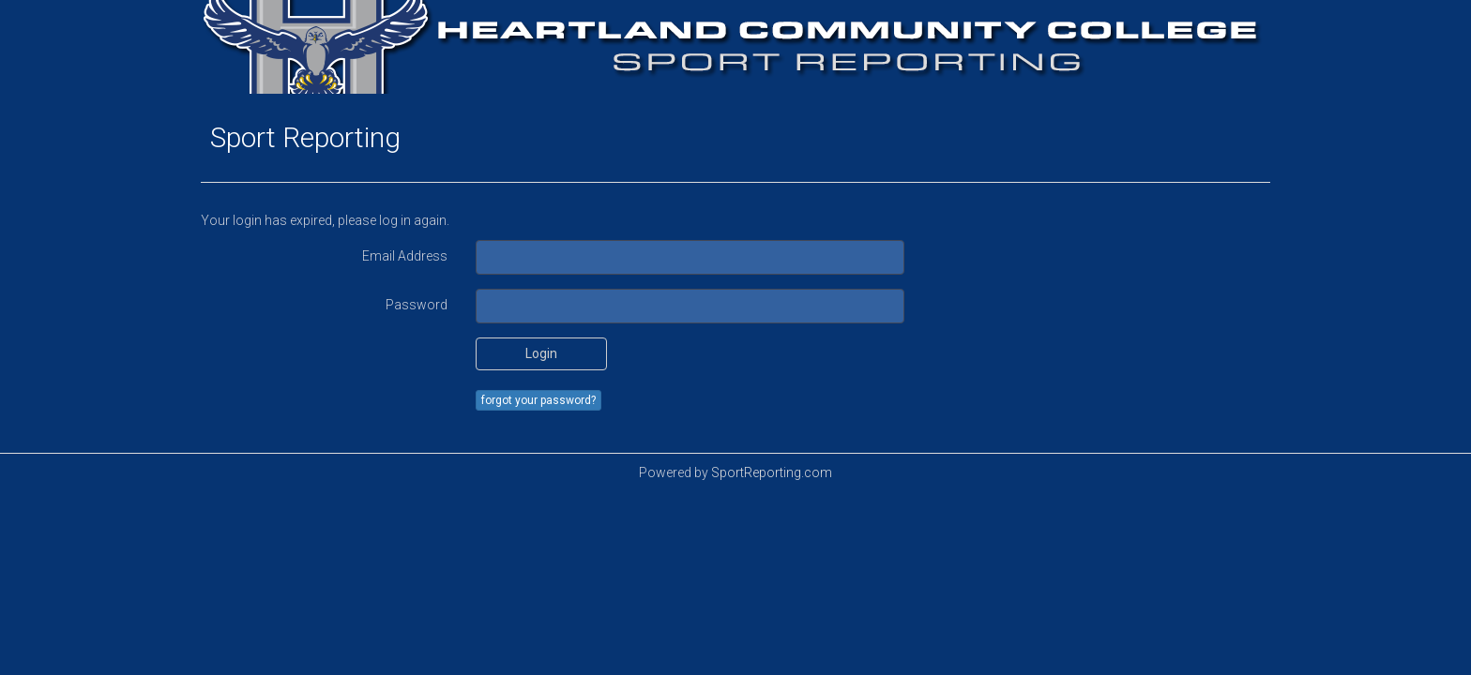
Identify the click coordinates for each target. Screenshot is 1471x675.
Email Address (404, 255)
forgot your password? (538, 400)
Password (416, 304)
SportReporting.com (771, 472)
